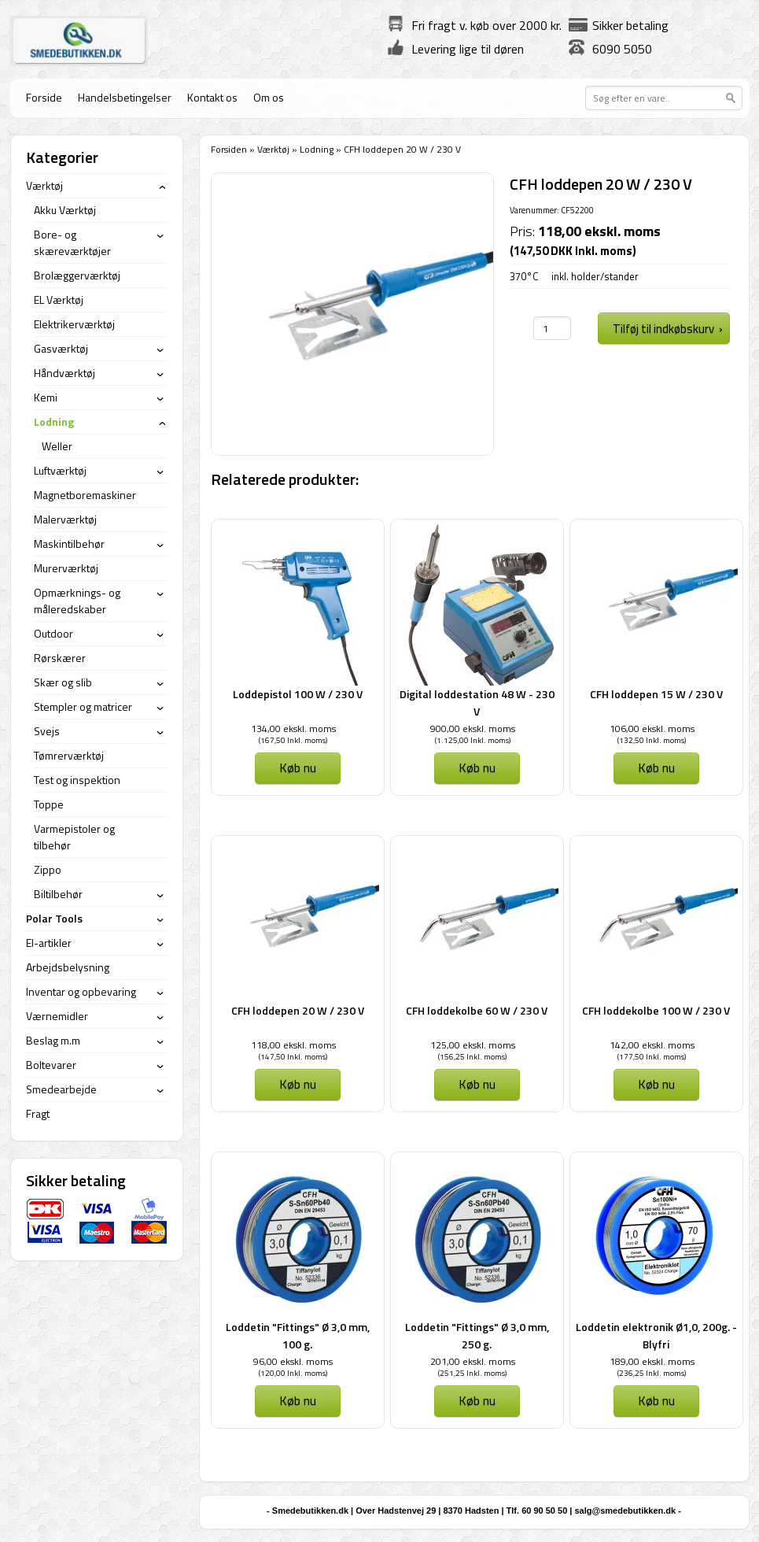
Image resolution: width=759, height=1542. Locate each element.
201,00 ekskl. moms (472, 1361)
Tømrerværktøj (69, 755)
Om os (268, 97)
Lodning (316, 149)
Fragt (38, 1113)
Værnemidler (57, 1016)
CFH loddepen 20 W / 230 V (297, 1010)
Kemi (45, 397)
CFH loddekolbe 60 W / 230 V (476, 1010)
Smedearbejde (61, 1089)
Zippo (47, 869)
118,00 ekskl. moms (293, 1044)
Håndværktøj (64, 372)
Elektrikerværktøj (74, 324)
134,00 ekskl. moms (293, 728)
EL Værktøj (58, 299)
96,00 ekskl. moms (293, 1361)
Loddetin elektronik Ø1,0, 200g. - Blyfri (656, 1335)
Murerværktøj (66, 568)
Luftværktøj (60, 470)
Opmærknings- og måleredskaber (77, 600)
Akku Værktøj (65, 210)
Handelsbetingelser (124, 97)
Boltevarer (51, 1064)
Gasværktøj (61, 348)
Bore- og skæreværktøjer (72, 242)
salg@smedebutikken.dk (625, 1510)
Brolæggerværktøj (77, 275)
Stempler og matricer (83, 706)
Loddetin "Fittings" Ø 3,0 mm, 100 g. (298, 1335)
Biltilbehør (58, 894)
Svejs (47, 731)
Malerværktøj (65, 519)
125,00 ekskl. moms (472, 1044)
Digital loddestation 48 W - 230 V (477, 702)
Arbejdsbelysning (67, 967)
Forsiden (229, 149)
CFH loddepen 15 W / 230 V (656, 694)
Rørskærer (60, 657)
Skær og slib (63, 682)
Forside (44, 97)
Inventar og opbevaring (81, 991)
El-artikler (49, 942)
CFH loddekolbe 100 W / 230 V (656, 1010)
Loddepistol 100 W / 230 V (298, 694)
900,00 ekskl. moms (472, 728)
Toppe (49, 804)
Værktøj (273, 149)
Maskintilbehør (69, 543)
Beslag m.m (53, 1040)
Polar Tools (54, 918)
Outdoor (53, 633)
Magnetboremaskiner (85, 494)
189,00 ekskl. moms (652, 1361)
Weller (57, 446)
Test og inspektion (77, 779)
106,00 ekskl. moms (652, 728)
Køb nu (297, 767)
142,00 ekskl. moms (652, 1044)
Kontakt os (212, 97)
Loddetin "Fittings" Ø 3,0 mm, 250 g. (477, 1335)
